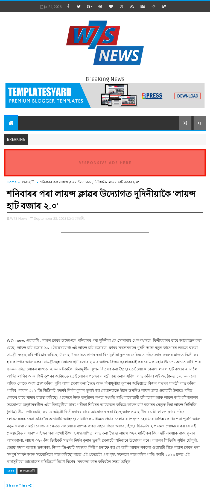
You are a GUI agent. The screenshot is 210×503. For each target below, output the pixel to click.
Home (12, 181)
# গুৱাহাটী (27, 470)
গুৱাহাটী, (78, 218)
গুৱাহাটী (28, 181)
